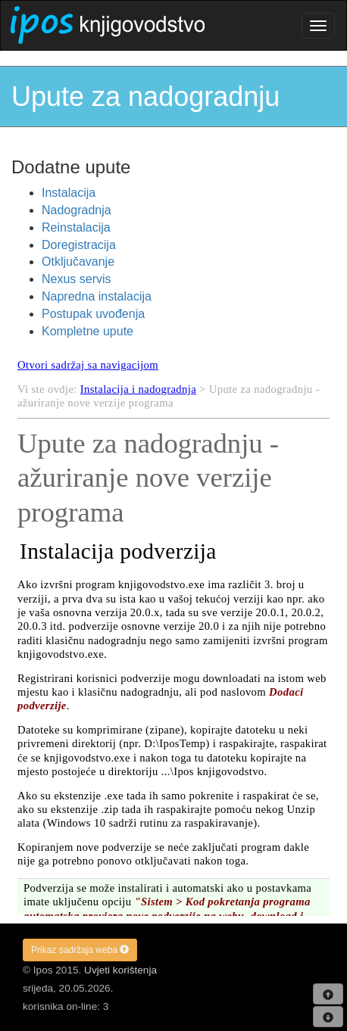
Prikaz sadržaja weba (80, 950)
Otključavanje (78, 261)
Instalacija (68, 192)
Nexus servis (76, 279)
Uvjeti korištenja (120, 970)
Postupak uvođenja (93, 313)
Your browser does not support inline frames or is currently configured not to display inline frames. (173, 632)
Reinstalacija (76, 227)
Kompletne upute (87, 331)
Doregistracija (79, 244)
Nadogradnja (76, 210)
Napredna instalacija (97, 296)
